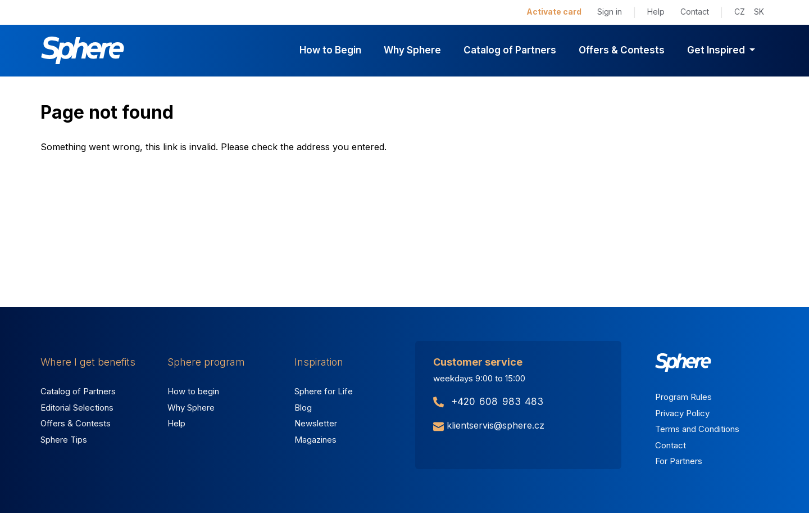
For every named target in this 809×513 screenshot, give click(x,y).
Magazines (315, 439)
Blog (303, 407)
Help (656, 11)
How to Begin (330, 50)
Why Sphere (412, 50)
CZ (739, 11)
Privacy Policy (682, 413)
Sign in (609, 11)
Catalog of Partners (509, 50)
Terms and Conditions (697, 429)
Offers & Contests (622, 50)
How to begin (193, 391)
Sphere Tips (63, 439)
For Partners (678, 461)
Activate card (553, 11)
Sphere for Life (323, 391)
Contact (694, 11)
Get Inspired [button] (717, 50)
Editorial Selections (76, 407)
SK (759, 11)
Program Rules (683, 397)
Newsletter (315, 423)
